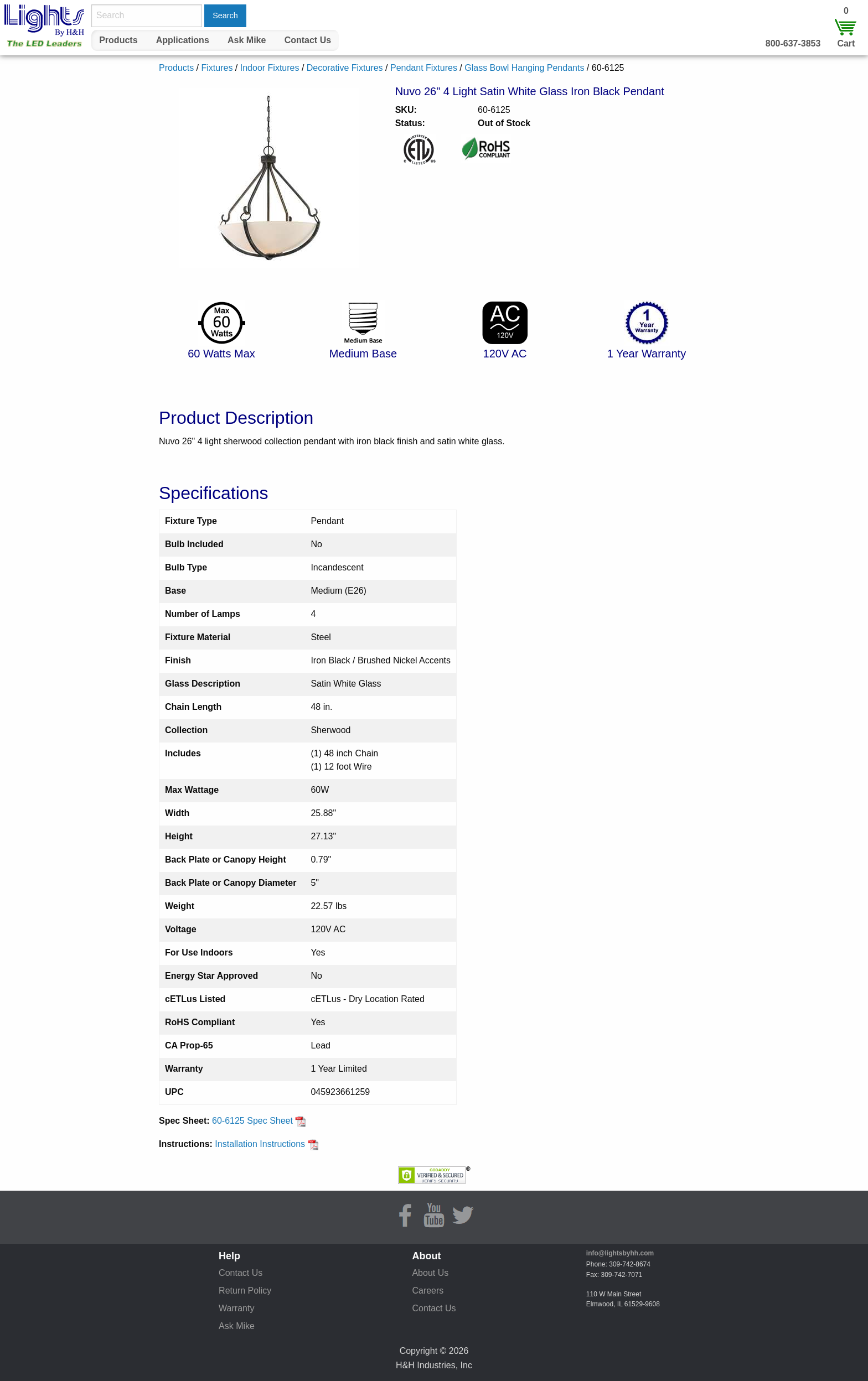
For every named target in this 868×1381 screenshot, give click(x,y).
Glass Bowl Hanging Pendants (524, 67)
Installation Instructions (266, 1144)
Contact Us (308, 40)
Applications (182, 40)
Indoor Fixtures (269, 67)
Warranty (236, 1308)
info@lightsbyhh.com (620, 1253)
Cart (846, 43)
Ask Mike (247, 40)
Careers (427, 1290)
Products (118, 40)
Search (225, 15)
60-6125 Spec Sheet (259, 1120)
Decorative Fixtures (345, 67)
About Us (430, 1273)
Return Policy (245, 1290)
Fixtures (216, 67)
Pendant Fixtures (423, 67)
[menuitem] (118, 40)
